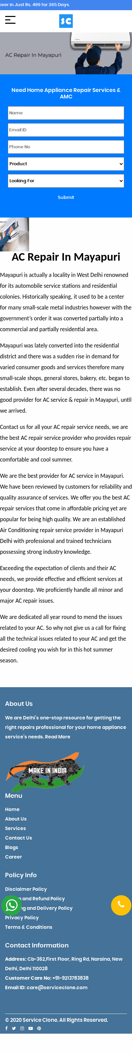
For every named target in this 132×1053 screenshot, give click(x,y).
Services (15, 828)
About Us (16, 819)
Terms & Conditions (28, 927)
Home (12, 809)
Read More (57, 737)
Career (13, 857)
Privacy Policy (22, 918)
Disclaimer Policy (26, 889)
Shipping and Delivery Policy (39, 908)
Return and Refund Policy (35, 899)
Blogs (11, 847)
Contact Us (18, 838)
